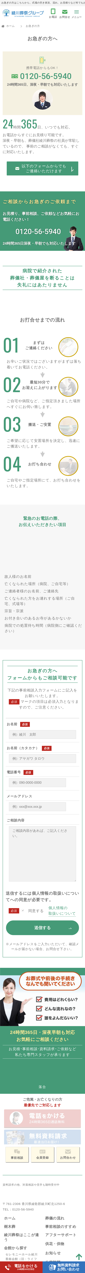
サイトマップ (57, 1235)
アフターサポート (61, 1149)
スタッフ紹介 (56, 1215)
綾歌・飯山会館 (16, 1186)
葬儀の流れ (55, 1132)
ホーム (10, 25)
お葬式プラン (16, 1202)
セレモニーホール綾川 (21, 1168)
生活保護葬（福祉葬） (21, 1217)
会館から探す (15, 1162)
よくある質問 (16, 1247)
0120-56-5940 (23, 1123)
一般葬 (10, 1208)
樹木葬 (10, 1140)
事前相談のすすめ (60, 1140)
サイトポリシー (59, 1244)
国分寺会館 (13, 1182)
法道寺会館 (13, 1191)
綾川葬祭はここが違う (21, 1151)
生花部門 (52, 1176)
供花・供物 (54, 1157)
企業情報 (52, 1204)
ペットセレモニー (61, 1185)
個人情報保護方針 (60, 1226)
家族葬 (10, 1213)
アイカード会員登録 (62, 1195)
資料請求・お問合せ (21, 1238)
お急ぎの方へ (16, 1228)
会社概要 (53, 1210)
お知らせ (53, 1167)
